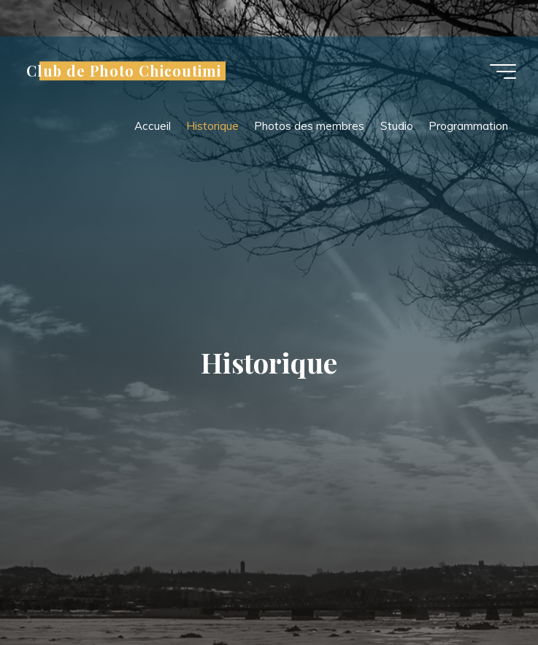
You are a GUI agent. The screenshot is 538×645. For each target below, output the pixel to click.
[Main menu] (503, 71)
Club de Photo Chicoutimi (123, 70)
